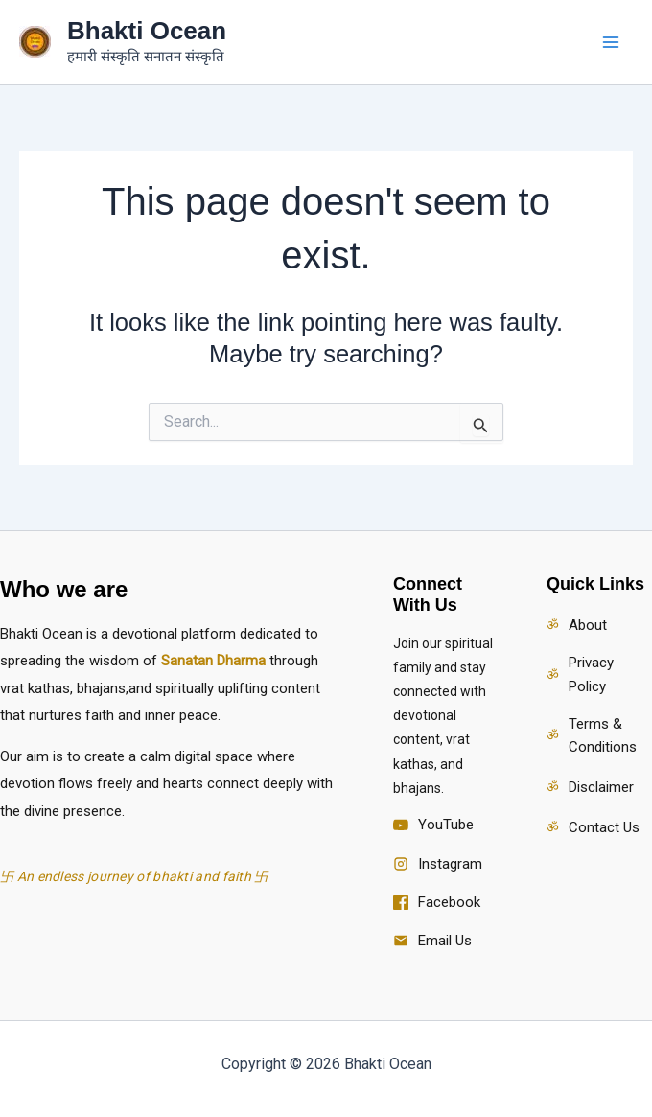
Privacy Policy (591, 674)
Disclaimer (601, 787)
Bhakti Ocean (146, 30)
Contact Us (604, 827)
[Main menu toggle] (612, 42)
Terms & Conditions (603, 735)
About (588, 625)
